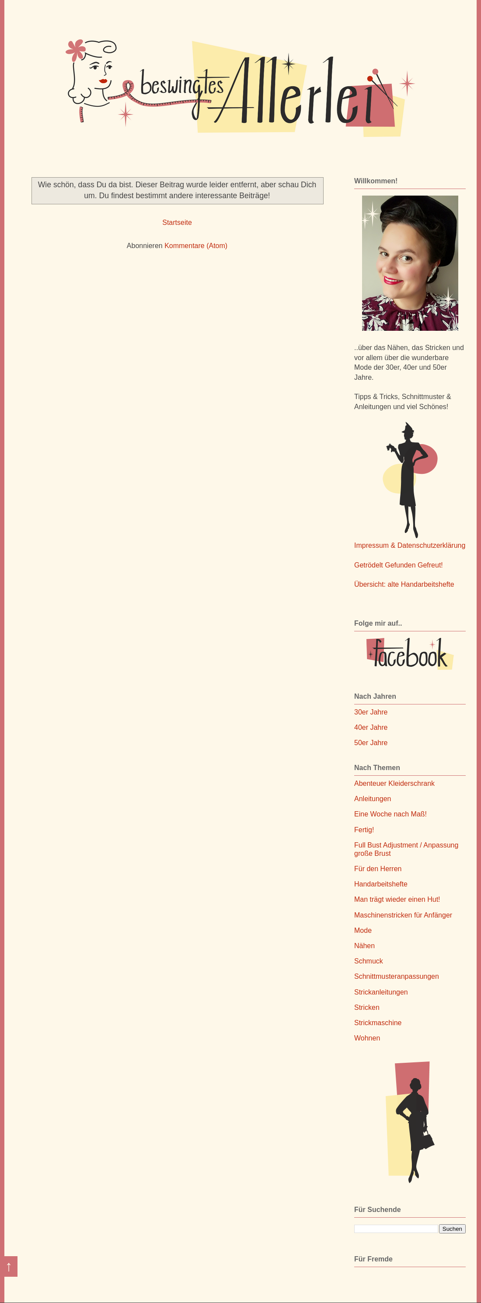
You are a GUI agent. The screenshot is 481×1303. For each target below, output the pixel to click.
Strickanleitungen (381, 992)
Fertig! (364, 830)
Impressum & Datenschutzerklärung (409, 545)
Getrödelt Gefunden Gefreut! (398, 565)
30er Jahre (371, 712)
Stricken (367, 1007)
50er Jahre (371, 742)
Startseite (177, 222)
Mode (363, 930)
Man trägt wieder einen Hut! (397, 899)
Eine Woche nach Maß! (390, 814)
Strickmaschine (377, 1022)
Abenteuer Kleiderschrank (394, 783)
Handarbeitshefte (381, 884)
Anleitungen (372, 798)
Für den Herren (378, 868)
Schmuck (368, 961)
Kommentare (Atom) (195, 245)
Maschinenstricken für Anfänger (403, 915)
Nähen (364, 945)
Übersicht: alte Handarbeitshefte (404, 584)
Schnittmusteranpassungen (396, 976)
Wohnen (367, 1038)
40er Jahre (371, 727)
